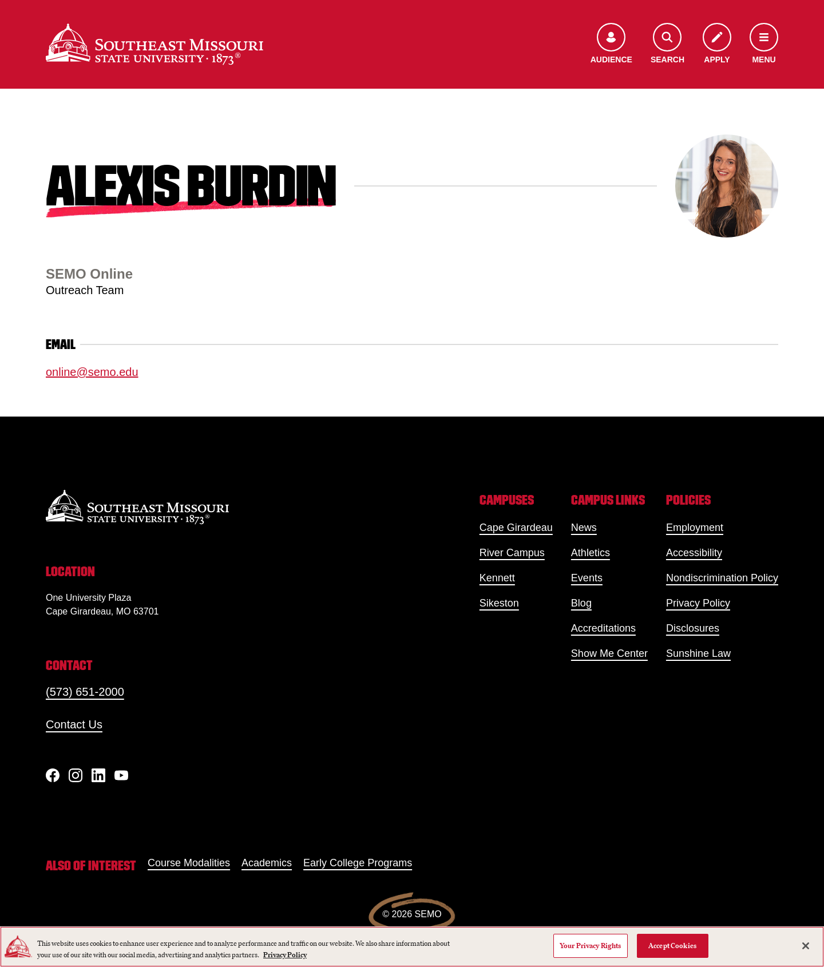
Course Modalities (189, 863)
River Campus (512, 552)
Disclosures (692, 628)
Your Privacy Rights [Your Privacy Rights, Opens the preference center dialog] (590, 945)
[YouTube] (121, 775)
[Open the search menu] (667, 44)
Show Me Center (609, 653)
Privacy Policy (698, 603)
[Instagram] (75, 775)
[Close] (805, 945)
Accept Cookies (672, 945)
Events (587, 578)
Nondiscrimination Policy (722, 578)
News (584, 527)
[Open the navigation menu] (764, 44)
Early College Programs (357, 863)
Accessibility (694, 552)
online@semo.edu (92, 372)
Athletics (590, 552)
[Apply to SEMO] (717, 44)
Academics (266, 863)
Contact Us (74, 724)
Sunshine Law (698, 653)
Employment (694, 527)
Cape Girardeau (516, 527)
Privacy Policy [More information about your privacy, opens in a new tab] (285, 954)
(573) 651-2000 (85, 691)
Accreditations (603, 628)
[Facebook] (53, 775)
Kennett (497, 578)
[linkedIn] (98, 775)
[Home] (154, 44)
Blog (581, 603)
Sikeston (499, 603)
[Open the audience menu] (611, 44)
